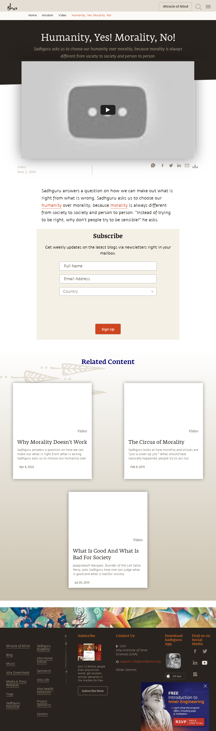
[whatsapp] (153, 166)
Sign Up (108, 329)
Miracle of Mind (18, 646)
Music (10, 663)
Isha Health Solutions (45, 690)
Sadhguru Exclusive (13, 705)
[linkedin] (179, 166)
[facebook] (162, 166)
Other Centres (126, 669)
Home (32, 15)
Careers (42, 714)
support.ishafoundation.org (140, 661)
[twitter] (171, 166)
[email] (187, 166)
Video (62, 15)
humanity (52, 205)
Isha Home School (45, 660)
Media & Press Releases (16, 683)
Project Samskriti (44, 703)
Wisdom (47, 15)
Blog (9, 655)
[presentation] (108, 307)
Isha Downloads (17, 672)
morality (119, 205)
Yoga (9, 694)
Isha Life (43, 679)
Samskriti (44, 671)
